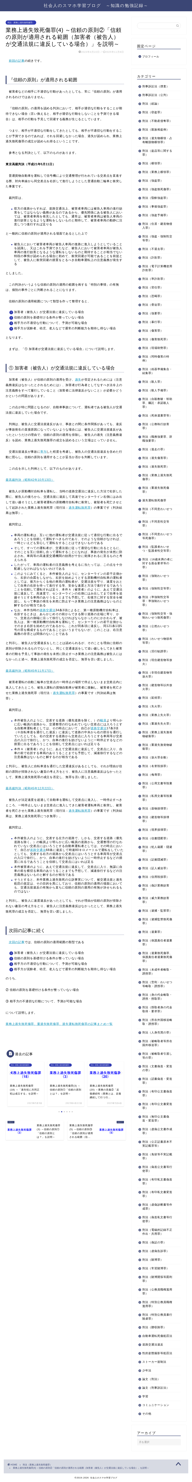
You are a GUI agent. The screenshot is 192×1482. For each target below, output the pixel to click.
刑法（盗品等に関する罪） (157, 152)
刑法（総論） (151, 103)
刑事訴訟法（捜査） (155, 86)
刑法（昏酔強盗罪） (155, 197)
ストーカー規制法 (154, 1361)
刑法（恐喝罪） (152, 296)
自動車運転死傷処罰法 (157, 1335)
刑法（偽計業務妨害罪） (155, 887)
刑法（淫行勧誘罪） (155, 651)
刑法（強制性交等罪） (157, 588)
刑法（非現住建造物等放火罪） (157, 674)
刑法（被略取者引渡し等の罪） (157, 1055)
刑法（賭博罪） (152, 1259)
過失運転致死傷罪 (154, 500)
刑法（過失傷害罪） (155, 457)
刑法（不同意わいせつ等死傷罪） (157, 536)
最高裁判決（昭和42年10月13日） (30, 479)
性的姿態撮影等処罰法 (157, 1353)
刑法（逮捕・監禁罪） (157, 910)
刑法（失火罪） (152, 706)
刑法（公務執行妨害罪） (155, 426)
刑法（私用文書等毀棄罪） (157, 797)
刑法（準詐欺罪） (154, 278)
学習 (145, 1396)
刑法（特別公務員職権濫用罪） (157, 1304)
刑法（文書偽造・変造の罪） (157, 1068)
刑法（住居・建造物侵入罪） (157, 225)
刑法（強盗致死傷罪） (157, 189)
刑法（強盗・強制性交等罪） (157, 238)
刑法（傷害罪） (152, 330)
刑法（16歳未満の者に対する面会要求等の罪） (157, 563)
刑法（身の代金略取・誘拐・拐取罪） (157, 996)
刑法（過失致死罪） (155, 466)
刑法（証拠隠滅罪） (155, 859)
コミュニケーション (155, 1405)
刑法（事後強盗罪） (155, 206)
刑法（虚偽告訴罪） (155, 1251)
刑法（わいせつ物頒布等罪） (157, 640)
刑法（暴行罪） (152, 322)
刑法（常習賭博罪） (155, 1268)
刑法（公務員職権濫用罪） (157, 1291)
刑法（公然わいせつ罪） (155, 628)
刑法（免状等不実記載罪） (157, 1156)
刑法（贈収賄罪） (154, 1327)
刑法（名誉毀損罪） (155, 766)
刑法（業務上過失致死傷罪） (21, 22)
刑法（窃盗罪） (152, 112)
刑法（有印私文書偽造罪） (157, 1181)
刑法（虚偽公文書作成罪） (157, 1131)
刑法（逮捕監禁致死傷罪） (157, 921)
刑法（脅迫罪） (152, 304)
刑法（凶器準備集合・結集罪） (157, 371)
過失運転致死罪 (80, 507)
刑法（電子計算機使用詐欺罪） (157, 268)
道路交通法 (48, 610)
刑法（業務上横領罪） (157, 171)
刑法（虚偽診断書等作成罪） (157, 1206)
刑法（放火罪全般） (155, 757)
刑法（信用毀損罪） (155, 876)
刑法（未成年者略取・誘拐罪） (157, 971)
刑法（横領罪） (152, 163)
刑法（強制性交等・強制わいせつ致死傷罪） (157, 615)
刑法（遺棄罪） (152, 931)
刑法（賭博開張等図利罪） (157, 1278)
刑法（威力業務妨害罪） (155, 900)
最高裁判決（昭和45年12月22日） (30, 788)
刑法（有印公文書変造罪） (157, 1105)
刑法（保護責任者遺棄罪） (157, 942)
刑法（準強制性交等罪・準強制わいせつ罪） (155, 600)
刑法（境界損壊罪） (155, 829)
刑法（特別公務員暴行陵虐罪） (157, 1316)
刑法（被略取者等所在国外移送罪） (157, 1043)
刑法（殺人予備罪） (155, 390)
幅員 (103, 720)
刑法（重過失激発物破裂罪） (157, 746)
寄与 (43, 451)
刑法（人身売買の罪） (157, 1032)
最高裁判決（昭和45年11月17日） (30, 670)
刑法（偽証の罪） (154, 1242)
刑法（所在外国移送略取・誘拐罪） (157, 1021)
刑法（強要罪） (152, 313)
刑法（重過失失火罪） (157, 723)
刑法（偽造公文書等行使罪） (157, 1168)
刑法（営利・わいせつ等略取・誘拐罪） (157, 984)
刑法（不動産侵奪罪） (157, 120)
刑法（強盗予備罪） (155, 215)
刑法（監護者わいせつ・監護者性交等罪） (157, 548)
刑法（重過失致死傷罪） (155, 489)
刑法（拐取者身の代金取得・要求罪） (157, 1009)
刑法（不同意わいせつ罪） (157, 510)
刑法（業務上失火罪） (157, 714)
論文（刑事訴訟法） (155, 1387)
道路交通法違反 (152, 1344)
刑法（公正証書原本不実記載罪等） (157, 1143)
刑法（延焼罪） (152, 697)
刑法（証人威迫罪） (155, 868)
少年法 (146, 1370)
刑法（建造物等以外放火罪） (157, 687)
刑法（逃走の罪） (154, 449)
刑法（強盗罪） (152, 180)
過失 (78, 379)
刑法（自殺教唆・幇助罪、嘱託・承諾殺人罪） (157, 402)
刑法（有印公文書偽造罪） (157, 1093)
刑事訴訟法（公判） (155, 95)
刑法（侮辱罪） (152, 774)
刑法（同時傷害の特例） (155, 358)
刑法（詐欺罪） (152, 257)
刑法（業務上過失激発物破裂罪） (157, 734)
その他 (146, 1413)
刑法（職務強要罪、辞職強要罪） (157, 438)
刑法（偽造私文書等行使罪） (157, 1219)
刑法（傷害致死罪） (155, 339)
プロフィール (150, 56)
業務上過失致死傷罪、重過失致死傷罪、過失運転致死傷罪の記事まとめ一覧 (59, 1024)
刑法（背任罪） (152, 287)
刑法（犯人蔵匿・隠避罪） (157, 848)
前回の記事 (17, 60)
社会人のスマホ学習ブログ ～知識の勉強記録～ (96, 5)
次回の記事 (17, 942)
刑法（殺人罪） (152, 381)
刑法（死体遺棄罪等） (157, 415)
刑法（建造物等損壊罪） (155, 819)
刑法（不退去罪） (154, 248)
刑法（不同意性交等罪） (155, 523)
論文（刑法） (151, 1379)
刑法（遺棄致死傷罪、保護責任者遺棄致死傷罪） (157, 956)
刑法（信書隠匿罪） (155, 838)
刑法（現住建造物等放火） (157, 661)
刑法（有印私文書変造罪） (157, 1194)
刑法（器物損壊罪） (155, 808)
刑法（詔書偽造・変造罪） (157, 1080)
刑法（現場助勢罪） (155, 347)
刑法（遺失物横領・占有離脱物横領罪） (157, 140)
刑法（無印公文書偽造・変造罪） (155, 1118)
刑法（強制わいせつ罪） (155, 577)
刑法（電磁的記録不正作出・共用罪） (157, 1231)
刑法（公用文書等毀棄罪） (157, 785)
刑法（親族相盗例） (155, 129)
